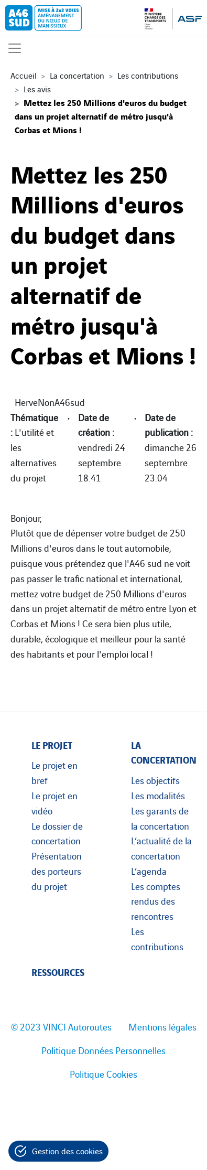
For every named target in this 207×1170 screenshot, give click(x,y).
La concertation (77, 75)
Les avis (37, 88)
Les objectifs (155, 780)
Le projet (51, 744)
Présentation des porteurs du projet (56, 871)
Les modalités (158, 795)
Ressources (57, 971)
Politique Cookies (103, 1073)
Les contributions (147, 75)
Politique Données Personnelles (103, 1050)
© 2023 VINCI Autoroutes (61, 1026)
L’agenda (149, 870)
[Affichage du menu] (14, 48)
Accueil (23, 75)
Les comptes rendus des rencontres (155, 901)
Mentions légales (162, 1026)
